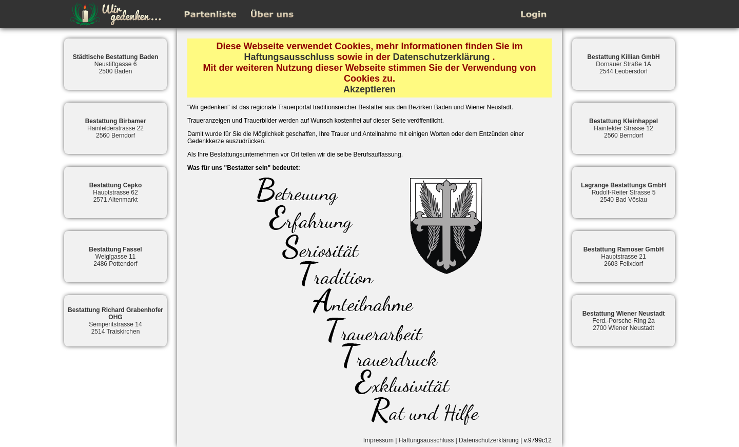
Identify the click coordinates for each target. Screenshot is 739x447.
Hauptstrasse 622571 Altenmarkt (115, 192)
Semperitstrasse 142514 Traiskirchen (115, 320)
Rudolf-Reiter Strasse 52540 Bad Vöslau (623, 192)
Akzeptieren (369, 89)
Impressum (378, 440)
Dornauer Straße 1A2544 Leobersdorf (623, 64)
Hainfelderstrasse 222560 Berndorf (115, 128)
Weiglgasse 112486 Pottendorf (115, 256)
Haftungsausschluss (289, 57)
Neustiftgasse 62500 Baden (116, 64)
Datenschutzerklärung (441, 57)
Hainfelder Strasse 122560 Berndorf (623, 128)
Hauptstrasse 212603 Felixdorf (624, 256)
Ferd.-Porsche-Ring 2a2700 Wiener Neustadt (623, 321)
